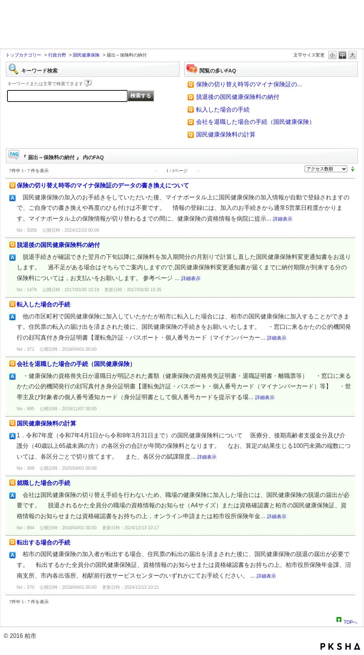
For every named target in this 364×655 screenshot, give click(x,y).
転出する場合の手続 (43, 542)
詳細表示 (282, 219)
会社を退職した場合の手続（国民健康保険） (255, 122)
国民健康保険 (86, 55)
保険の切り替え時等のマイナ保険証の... (249, 84)
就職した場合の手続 (43, 483)
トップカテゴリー (23, 55)
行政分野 (57, 55)
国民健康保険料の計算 (226, 134)
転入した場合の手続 (223, 109)
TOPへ (350, 621)
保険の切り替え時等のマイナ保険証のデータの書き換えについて (103, 185)
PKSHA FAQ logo (340, 646)
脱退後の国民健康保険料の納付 (237, 97)
